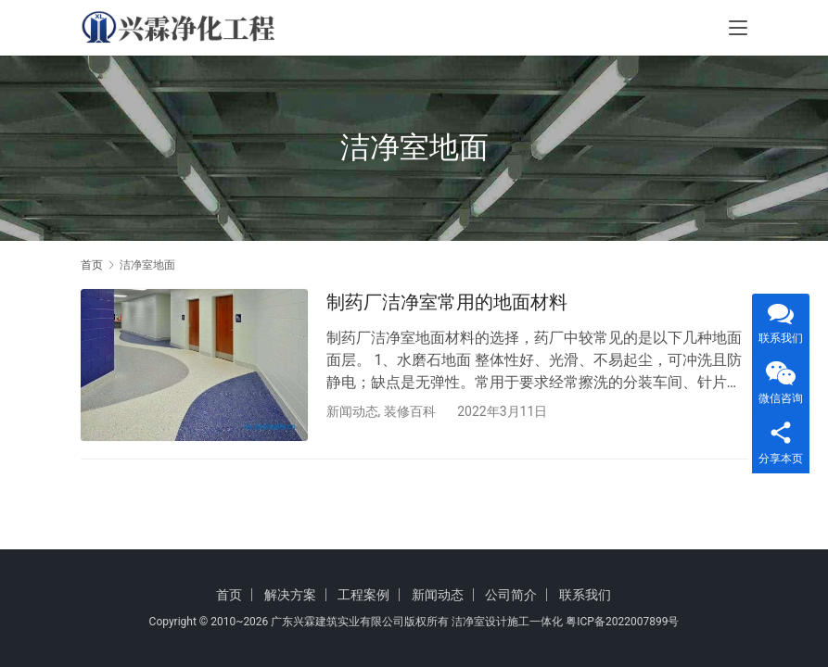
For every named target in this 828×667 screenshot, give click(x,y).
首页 (92, 264)
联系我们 (585, 594)
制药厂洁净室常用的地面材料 (446, 302)
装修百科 (410, 411)
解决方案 (290, 594)
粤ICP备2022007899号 (622, 621)
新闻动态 (352, 411)
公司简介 (511, 594)
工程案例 (363, 594)
